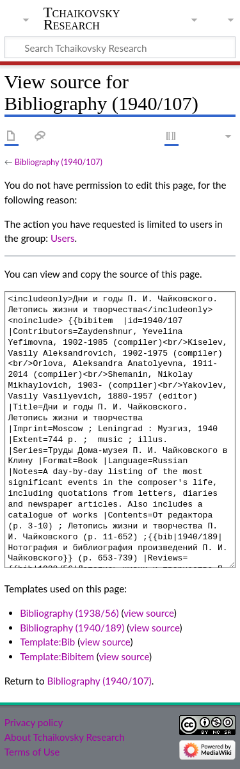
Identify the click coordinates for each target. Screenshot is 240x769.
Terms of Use (32, 751)
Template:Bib (47, 641)
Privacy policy (33, 722)
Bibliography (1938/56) (69, 613)
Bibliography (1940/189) (72, 627)
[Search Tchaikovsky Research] (120, 47)
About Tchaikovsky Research (64, 737)
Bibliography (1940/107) (58, 162)
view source (149, 613)
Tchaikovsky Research (82, 18)
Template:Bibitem (57, 656)
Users (62, 238)
